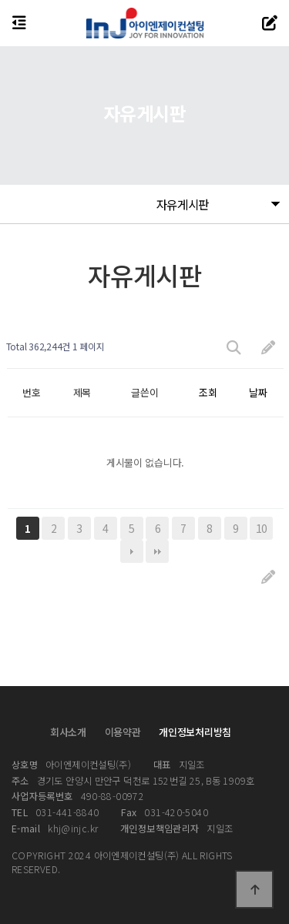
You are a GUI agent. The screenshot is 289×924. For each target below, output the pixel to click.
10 (261, 528)
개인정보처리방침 (195, 732)
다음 (131, 551)
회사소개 (68, 732)
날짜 (258, 392)
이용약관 (123, 732)
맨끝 (157, 551)
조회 (208, 392)
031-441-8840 (55, 812)
